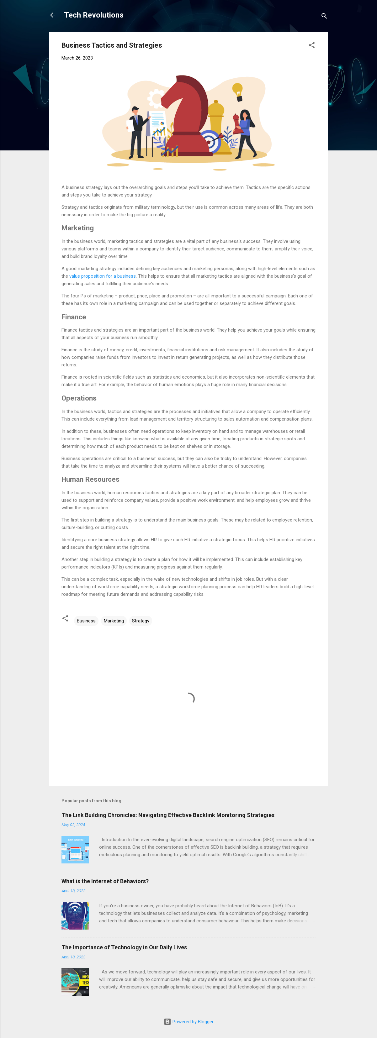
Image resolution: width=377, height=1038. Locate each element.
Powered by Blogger (189, 1022)
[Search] (324, 17)
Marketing (114, 621)
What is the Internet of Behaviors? (105, 881)
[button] (312, 46)
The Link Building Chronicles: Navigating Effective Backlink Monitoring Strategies (167, 815)
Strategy (140, 621)
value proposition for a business (102, 276)
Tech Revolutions (94, 15)
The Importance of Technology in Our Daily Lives (124, 947)
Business (86, 621)
